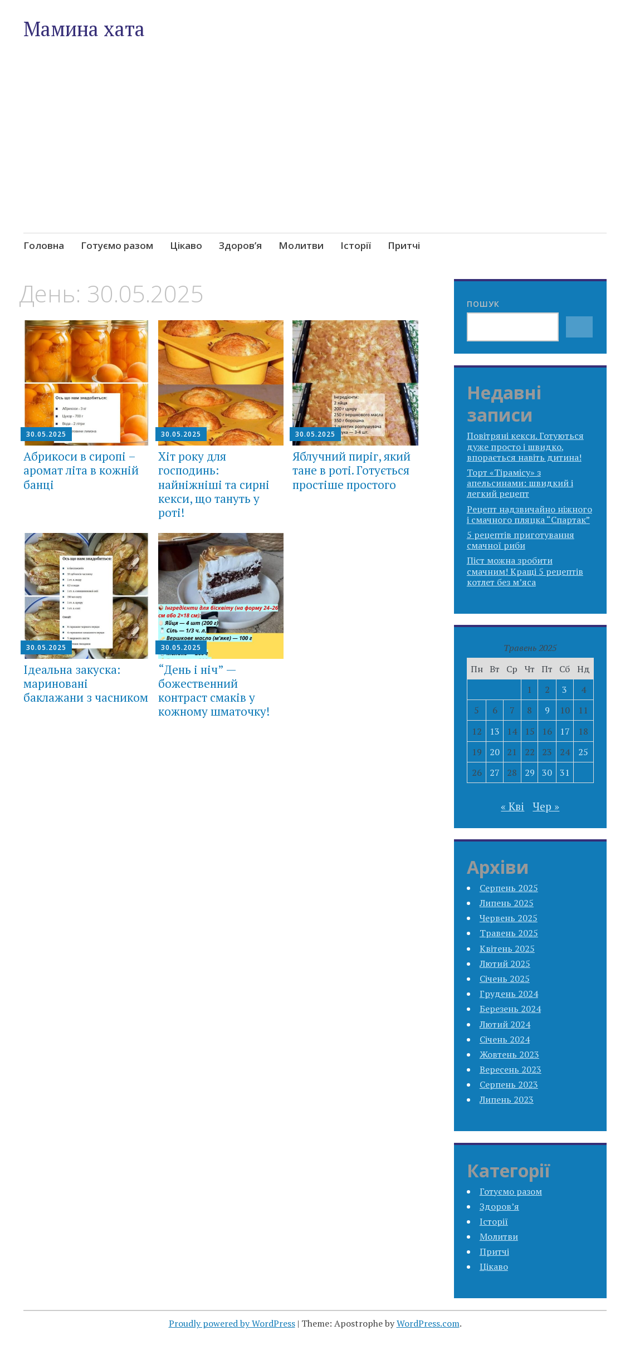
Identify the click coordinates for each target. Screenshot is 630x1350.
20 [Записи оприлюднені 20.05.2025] (495, 752)
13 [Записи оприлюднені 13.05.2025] (495, 731)
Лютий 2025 (505, 963)
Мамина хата (84, 29)
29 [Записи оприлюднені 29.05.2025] (530, 772)
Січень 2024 (505, 1039)
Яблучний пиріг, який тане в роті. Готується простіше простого (351, 470)
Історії (355, 245)
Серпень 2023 (509, 1084)
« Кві (512, 806)
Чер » (546, 806)
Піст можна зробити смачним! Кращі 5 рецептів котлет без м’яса (525, 571)
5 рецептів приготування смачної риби (520, 540)
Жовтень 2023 (509, 1054)
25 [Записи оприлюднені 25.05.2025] (583, 752)
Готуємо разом (117, 245)
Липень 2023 (507, 1099)
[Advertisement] (315, 163)
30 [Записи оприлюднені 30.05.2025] (547, 772)
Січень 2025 (505, 978)
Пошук (483, 304)
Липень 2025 (507, 903)
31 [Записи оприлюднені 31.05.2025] (565, 772)
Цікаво (186, 245)
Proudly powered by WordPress (232, 1323)
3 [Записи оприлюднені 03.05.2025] (564, 689)
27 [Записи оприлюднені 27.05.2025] (495, 772)
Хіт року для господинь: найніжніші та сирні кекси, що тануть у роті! (214, 484)
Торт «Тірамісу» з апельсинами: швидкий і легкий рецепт (520, 483)
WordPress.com (428, 1323)
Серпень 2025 (509, 888)
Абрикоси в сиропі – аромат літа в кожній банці (81, 470)
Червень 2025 (509, 918)
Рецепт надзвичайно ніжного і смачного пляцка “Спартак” (529, 514)
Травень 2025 (509, 933)
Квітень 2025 (507, 948)
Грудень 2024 (509, 993)
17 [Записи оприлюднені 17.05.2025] (565, 731)
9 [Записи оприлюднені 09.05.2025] (547, 710)
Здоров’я (240, 245)
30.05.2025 (46, 434)
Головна (43, 245)
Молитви (301, 245)
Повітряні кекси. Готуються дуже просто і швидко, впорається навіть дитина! (525, 446)
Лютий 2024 (505, 1024)
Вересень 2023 (510, 1069)
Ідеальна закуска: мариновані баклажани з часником (85, 683)
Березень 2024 (510, 1008)
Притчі (404, 245)
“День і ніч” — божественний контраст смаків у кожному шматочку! (214, 691)
